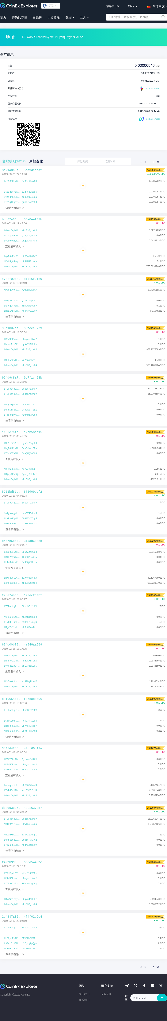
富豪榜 (37, 17)
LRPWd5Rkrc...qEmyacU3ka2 (20, 339)
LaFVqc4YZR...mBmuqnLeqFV (20, 306)
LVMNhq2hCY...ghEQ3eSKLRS (20, 666)
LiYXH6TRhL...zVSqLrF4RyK (20, 622)
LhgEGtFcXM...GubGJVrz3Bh (20, 448)
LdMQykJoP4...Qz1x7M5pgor (20, 300)
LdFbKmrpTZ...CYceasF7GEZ (20, 410)
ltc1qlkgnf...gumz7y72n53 (20, 202)
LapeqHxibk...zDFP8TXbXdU (20, 785)
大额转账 (53, 17)
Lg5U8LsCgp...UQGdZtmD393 (20, 552)
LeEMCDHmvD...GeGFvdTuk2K (20, 181)
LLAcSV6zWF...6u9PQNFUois (20, 562)
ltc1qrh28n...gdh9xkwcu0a (20, 197)
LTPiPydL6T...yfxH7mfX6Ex (20, 873)
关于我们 (84, 994)
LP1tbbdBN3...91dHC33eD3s (20, 523)
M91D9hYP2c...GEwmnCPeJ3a (20, 824)
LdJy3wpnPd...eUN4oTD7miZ (20, 404)
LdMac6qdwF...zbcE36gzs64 (20, 230)
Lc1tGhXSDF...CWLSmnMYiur (20, 948)
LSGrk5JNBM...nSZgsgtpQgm (20, 943)
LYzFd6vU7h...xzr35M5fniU (20, 790)
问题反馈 (106, 994)
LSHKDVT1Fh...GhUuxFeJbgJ (20, 770)
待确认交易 (19, 17)
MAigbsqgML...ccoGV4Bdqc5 (20, 513)
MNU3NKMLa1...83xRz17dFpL (20, 835)
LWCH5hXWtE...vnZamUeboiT (20, 360)
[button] (155, 5)
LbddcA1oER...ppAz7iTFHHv (20, 344)
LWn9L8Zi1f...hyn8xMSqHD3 (20, 443)
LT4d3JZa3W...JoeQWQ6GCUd (20, 453)
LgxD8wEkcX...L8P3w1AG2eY (20, 256)
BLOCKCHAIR (149, 88)
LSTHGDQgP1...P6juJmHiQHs (20, 721)
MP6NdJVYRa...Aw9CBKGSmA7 (20, 290)
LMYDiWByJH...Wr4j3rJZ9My (20, 311)
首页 (3, 17)
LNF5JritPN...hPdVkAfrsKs (20, 661)
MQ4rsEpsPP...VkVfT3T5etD (20, 731)
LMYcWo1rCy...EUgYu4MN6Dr (20, 899)
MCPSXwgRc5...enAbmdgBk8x (20, 617)
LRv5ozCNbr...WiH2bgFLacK (20, 681)
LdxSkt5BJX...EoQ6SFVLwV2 (20, 840)
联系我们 (84, 999)
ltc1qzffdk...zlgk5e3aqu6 (20, 192)
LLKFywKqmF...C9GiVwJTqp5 (20, 518)
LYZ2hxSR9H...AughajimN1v (20, 845)
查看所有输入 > (14, 246)
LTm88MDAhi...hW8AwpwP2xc (20, 415)
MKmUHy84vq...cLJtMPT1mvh (20, 261)
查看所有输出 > (15, 207)
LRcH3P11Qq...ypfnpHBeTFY (20, 726)
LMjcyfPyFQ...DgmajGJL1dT (20, 474)
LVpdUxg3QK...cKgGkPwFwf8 (20, 241)
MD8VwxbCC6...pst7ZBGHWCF (20, 469)
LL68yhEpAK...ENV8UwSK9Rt (20, 938)
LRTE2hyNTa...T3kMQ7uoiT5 (20, 557)
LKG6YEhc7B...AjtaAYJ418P (20, 759)
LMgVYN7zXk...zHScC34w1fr (20, 627)
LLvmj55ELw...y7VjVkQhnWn (20, 235)
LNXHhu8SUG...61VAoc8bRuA (20, 578)
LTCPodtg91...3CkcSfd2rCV (20, 389)
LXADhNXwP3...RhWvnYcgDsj (20, 883)
